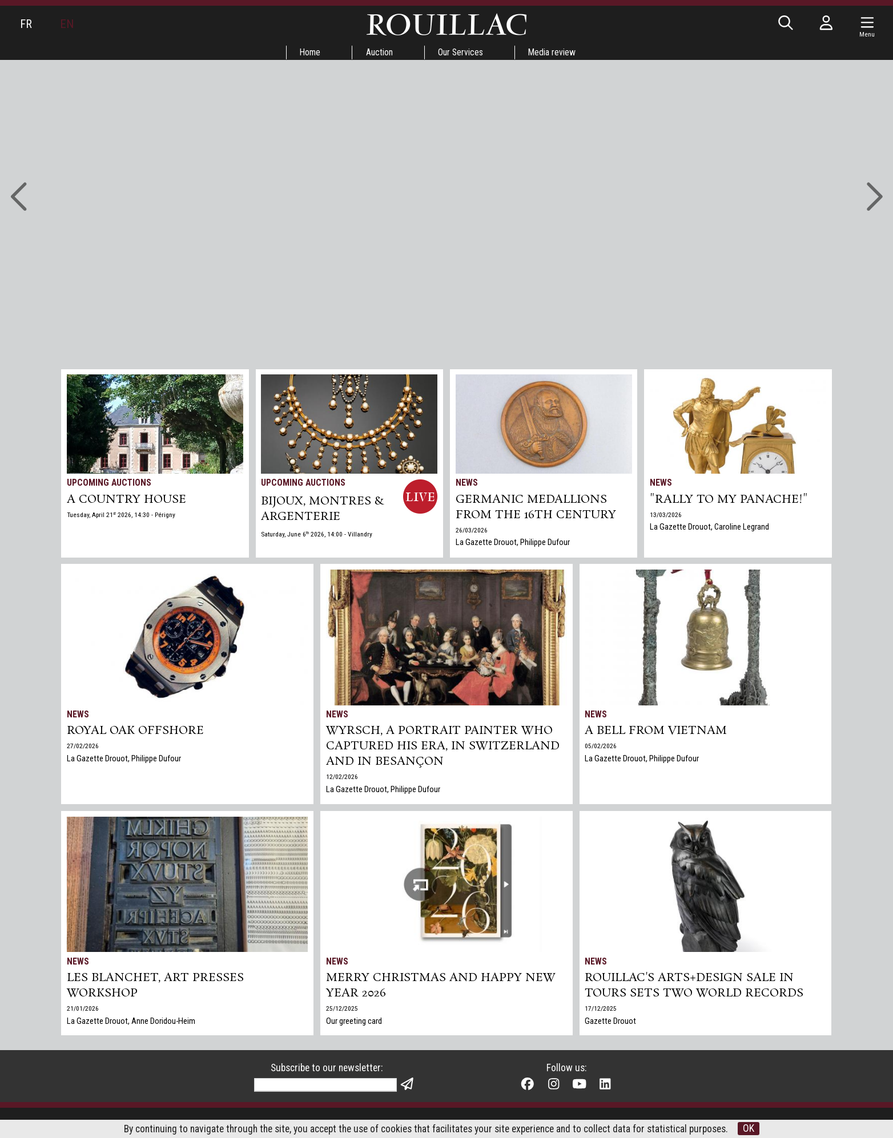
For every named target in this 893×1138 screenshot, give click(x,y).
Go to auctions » (439, 147)
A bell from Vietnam (657, 732)
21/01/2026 (83, 1010)
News (467, 483)
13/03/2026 (666, 515)
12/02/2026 (342, 779)
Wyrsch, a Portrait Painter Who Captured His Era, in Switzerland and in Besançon (443, 748)
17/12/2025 (601, 1010)
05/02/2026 (601, 747)
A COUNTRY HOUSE (127, 500)
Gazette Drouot (611, 1023)
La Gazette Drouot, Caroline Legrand (710, 528)
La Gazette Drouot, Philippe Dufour (513, 544)
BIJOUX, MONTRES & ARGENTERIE (324, 510)
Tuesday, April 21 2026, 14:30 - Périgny (122, 515)
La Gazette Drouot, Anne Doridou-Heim (131, 1023)
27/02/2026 (83, 747)
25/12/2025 (342, 1010)
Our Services (461, 52)
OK (763, 1129)
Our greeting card (354, 1023)
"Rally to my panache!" (729, 500)
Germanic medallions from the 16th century (537, 508)
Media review (554, 52)
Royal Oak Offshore (136, 732)
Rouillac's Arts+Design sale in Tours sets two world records (694, 987)
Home (308, 52)
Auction (378, 52)
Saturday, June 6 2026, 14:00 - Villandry (318, 536)
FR (26, 24)
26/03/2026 (472, 531)
